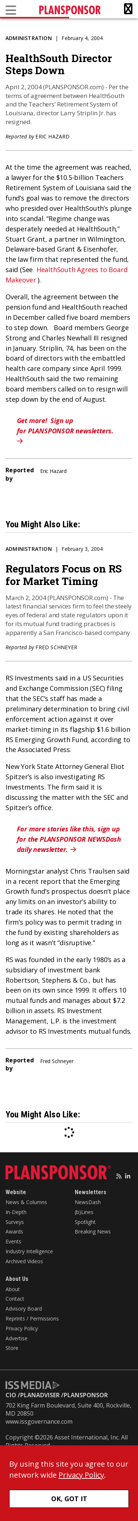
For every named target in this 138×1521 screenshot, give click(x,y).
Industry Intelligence (29, 1251)
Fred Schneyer (56, 647)
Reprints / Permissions (32, 1318)
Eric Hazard (52, 136)
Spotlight (85, 1221)
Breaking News (93, 1231)
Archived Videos (24, 1261)
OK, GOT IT (69, 1498)
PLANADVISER (40, 1395)
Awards (14, 1231)
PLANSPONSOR (86, 1395)
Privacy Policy (22, 1328)
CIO (11, 1395)
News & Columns (26, 1202)
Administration (29, 38)
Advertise (17, 1338)
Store (12, 1347)
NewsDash (88, 1202)
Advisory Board (24, 1308)
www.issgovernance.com (39, 1421)
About (13, 1289)
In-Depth (16, 1212)
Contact (15, 1298)
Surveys (15, 1221)
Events (13, 1241)
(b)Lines (84, 1212)
